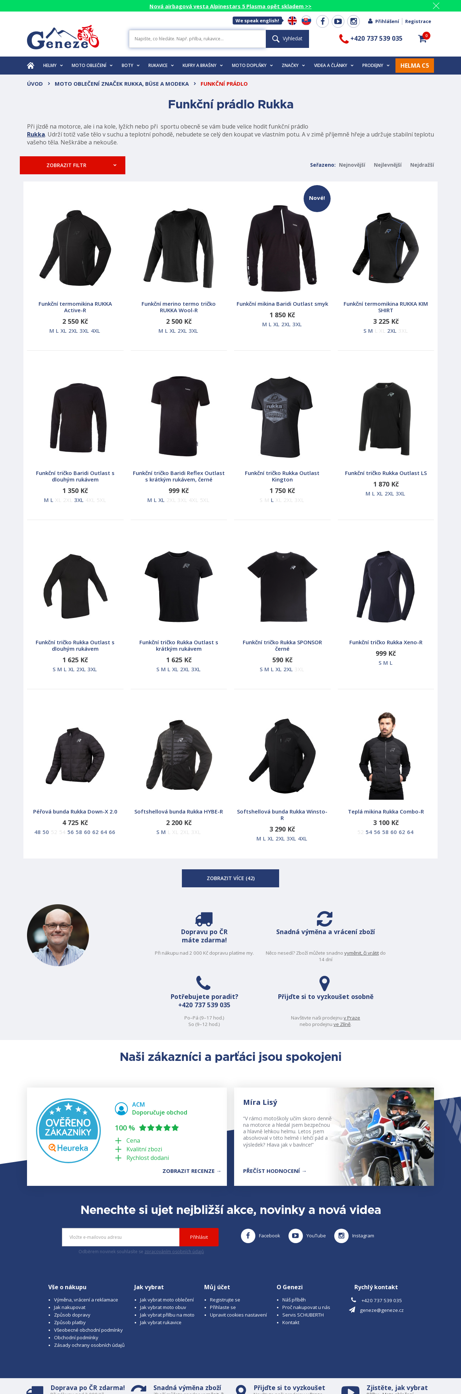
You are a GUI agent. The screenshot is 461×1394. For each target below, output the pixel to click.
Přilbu (373, 1337)
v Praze (418, 953)
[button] (422, 38)
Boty (131, 65)
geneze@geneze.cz (382, 1252)
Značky (293, 65)
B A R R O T (181, 1367)
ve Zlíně (408, 959)
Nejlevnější (388, 164)
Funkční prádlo (224, 83)
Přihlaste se (223, 1249)
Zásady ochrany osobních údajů (89, 1287)
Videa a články (334, 65)
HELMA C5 (414, 66)
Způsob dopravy (72, 1257)
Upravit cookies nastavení (238, 1257)
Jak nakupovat (69, 1249)
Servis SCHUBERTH (303, 1257)
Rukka (36, 134)
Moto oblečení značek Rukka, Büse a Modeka (122, 83)
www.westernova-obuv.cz (179, 1374)
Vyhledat (287, 38)
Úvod (35, 83)
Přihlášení (383, 21)
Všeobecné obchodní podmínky (88, 1272)
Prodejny (376, 65)
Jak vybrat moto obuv (163, 1249)
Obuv (396, 1343)
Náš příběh (294, 1242)
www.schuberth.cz (78, 1374)
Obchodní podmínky (76, 1280)
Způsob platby (70, 1264)
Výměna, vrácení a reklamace (86, 1242)
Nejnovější (352, 164)
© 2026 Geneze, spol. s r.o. (56, 1367)
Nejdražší (422, 164)
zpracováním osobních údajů (174, 1194)
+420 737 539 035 (307, 951)
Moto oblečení (92, 65)
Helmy (53, 65)
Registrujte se (225, 1242)
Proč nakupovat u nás (306, 1249)
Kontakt (290, 1264)
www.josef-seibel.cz (124, 1374)
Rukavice (161, 65)
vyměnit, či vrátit (212, 959)
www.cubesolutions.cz (249, 1367)
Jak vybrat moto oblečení (167, 1242)
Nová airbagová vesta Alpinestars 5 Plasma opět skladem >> (230, 6)
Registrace (418, 21)
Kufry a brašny (203, 65)
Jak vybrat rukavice (161, 1264)
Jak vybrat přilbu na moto (167, 1257)
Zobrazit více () (231, 878)
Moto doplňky (252, 65)
